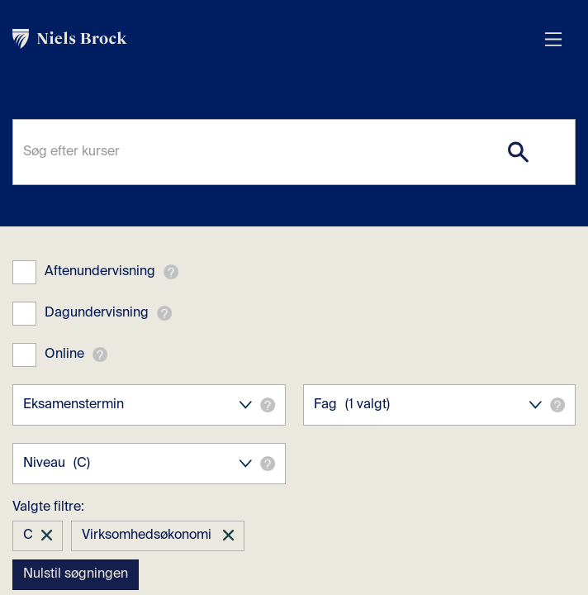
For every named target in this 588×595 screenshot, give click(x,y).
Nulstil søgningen (75, 574)
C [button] (28, 535)
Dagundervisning (97, 313)
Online (64, 354)
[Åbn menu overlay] (553, 39)
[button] (171, 271)
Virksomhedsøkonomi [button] (148, 535)
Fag (440, 405)
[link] (277, 39)
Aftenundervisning (100, 271)
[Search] (518, 152)
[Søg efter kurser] (294, 152)
